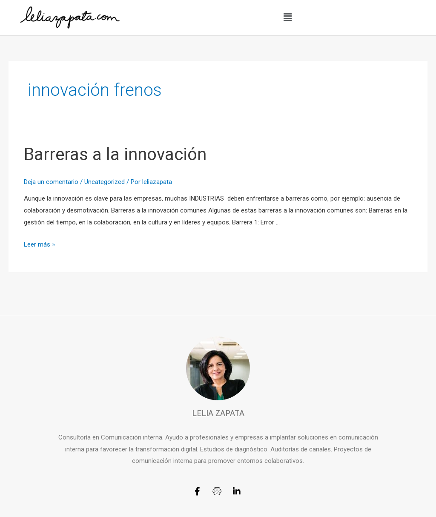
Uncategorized (104, 182)
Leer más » (39, 244)
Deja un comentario (51, 182)
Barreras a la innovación (115, 154)
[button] (288, 17)
